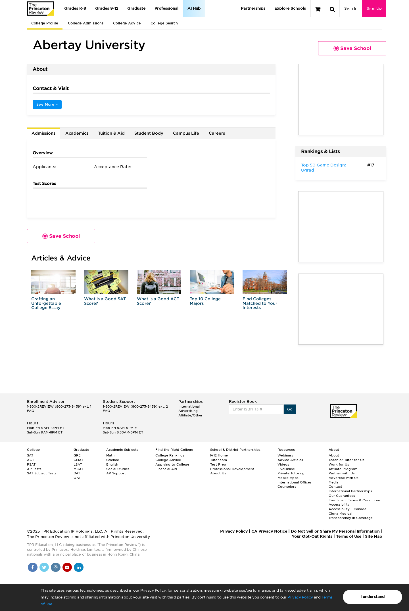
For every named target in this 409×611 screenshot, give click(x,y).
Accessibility (339, 504)
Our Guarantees (342, 496)
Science (112, 460)
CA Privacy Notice (269, 531)
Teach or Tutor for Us (346, 460)
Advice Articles (290, 460)
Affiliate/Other (190, 415)
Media (334, 482)
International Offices (294, 482)
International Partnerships (350, 491)
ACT (30, 460)
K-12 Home (219, 455)
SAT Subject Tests (42, 473)
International (189, 406)
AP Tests (34, 469)
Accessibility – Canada (347, 509)
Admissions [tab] (43, 133)
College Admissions (85, 23)
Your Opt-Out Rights (312, 536)
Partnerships (253, 8)
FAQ (30, 411)
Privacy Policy (300, 597)
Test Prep (218, 464)
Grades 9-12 (106, 8)
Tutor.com (218, 460)
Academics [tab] (76, 133)
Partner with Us (342, 473)
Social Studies (118, 469)
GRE (77, 455)
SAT (30, 455)
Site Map (373, 536)
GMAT (78, 460)
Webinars (285, 455)
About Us (218, 473)
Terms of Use (348, 536)
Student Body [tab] (148, 133)
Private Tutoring (290, 473)
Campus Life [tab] (186, 133)
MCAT (78, 469)
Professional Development (232, 469)
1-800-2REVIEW (59, 406)
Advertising (188, 411)
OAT (77, 478)
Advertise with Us (343, 478)
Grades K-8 (75, 8)
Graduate (136, 8)
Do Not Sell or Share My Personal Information (335, 531)
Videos (283, 464)
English (112, 464)
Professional (166, 8)
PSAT (31, 464)
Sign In (350, 8)
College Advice (127, 23)
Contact (335, 487)
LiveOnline (286, 469)
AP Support (116, 473)
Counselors (286, 487)
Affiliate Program (343, 469)
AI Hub (194, 8)
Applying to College (172, 464)
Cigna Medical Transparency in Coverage (351, 516)
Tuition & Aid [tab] (111, 133)
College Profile (44, 23)
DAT (77, 473)
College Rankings (169, 455)
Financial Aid (166, 469)
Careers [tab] (217, 133)
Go (290, 409)
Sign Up (374, 8)
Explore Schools (290, 8)
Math (110, 455)
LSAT (78, 464)
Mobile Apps (288, 478)
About (334, 455)
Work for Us (339, 464)
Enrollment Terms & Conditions (355, 500)
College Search (164, 23)
